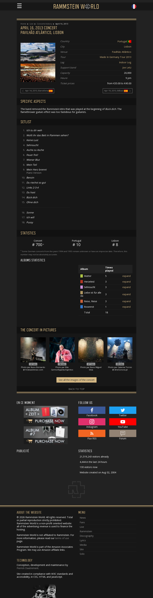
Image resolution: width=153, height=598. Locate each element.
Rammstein (86, 531)
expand (126, 276)
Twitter (122, 412)
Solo (82, 553)
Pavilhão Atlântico (121, 51)
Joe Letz (126, 67)
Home (23, 23)
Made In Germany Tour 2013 (115, 57)
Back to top (76, 389)
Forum (122, 435)
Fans (82, 522)
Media (83, 544)
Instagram (91, 423)
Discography (87, 535)
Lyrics (83, 540)
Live (31, 23)
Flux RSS (91, 435)
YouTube (122, 423)
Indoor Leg (125, 62)
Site (82, 549)
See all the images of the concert (77, 379)
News (83, 517)
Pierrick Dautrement (27, 568)
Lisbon (127, 46)
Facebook (91, 412)
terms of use (62, 538)
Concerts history (44, 23)
